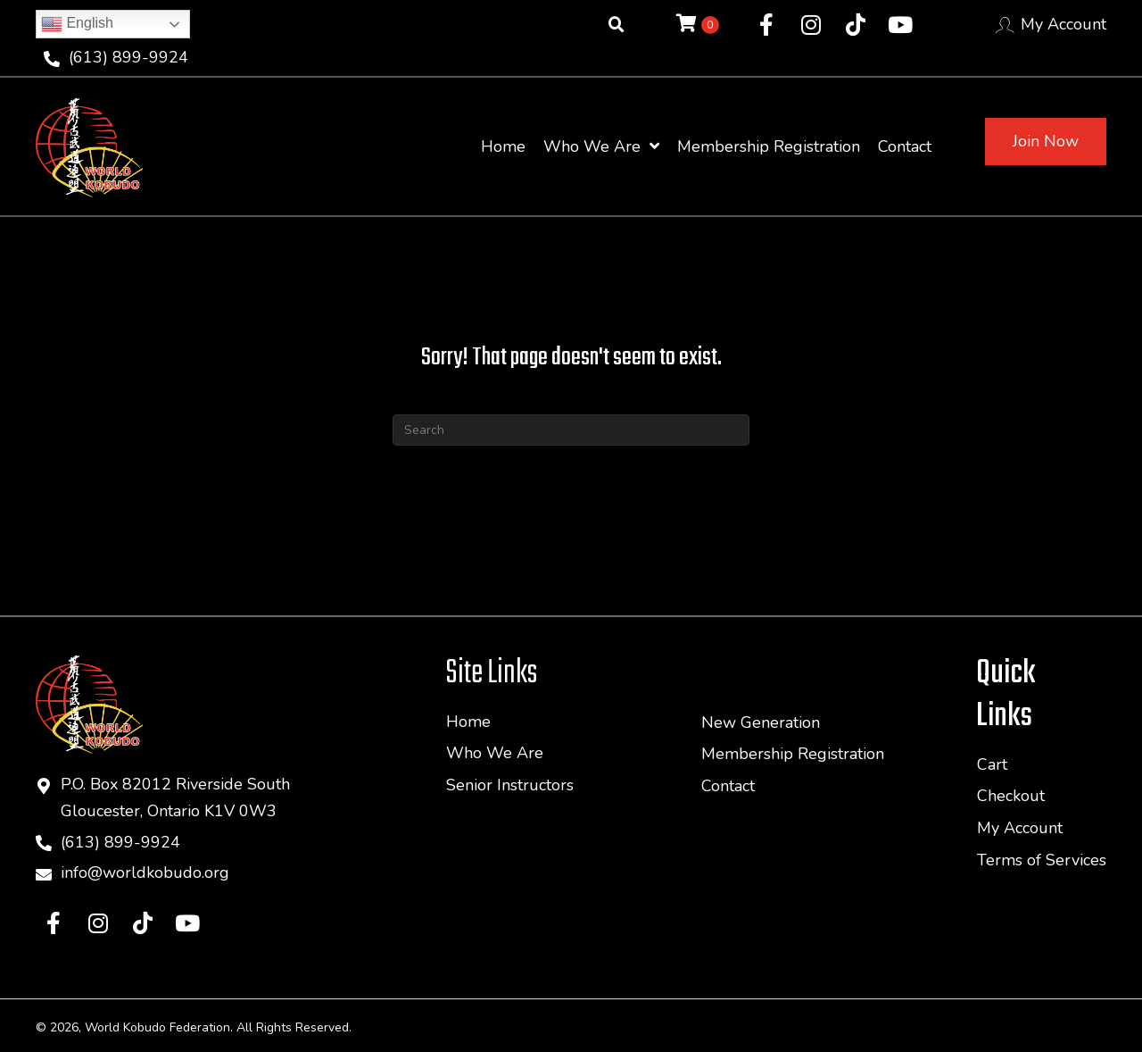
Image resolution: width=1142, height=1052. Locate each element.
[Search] (571, 430)
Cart (992, 764)
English (77, 24)
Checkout (1011, 795)
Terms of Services (1041, 860)
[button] (766, 25)
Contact (728, 786)
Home (468, 721)
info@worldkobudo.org (145, 872)
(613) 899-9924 (128, 57)
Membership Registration (792, 753)
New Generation (760, 722)
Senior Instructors (510, 785)
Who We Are (494, 753)
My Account (1063, 24)
